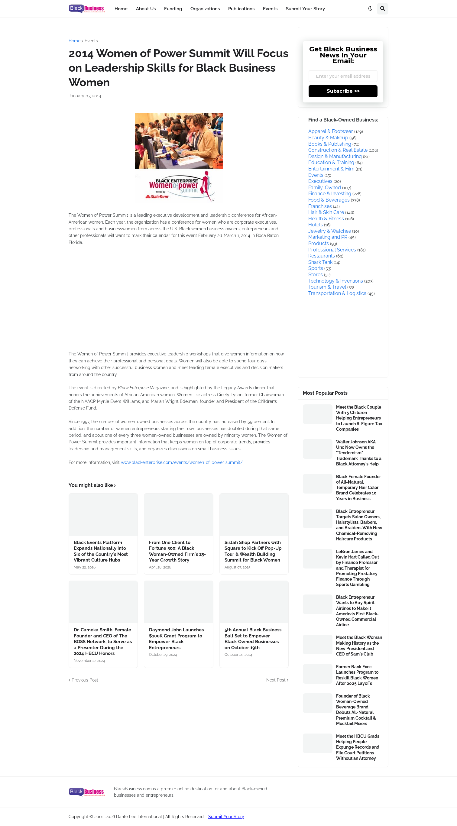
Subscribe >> (343, 91)
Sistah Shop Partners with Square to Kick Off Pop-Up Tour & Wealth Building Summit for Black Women (253, 551)
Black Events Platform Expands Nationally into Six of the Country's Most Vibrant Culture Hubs (101, 551)
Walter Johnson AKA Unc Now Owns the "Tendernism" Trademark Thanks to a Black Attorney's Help (358, 452)
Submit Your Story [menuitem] (305, 8)
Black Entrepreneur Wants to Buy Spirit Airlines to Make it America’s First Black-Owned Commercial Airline (357, 611)
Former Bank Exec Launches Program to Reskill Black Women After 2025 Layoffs (357, 675)
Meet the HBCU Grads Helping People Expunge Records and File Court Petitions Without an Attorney (357, 747)
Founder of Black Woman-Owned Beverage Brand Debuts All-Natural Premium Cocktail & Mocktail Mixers (356, 710)
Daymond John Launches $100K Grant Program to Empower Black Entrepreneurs (176, 638)
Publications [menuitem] (241, 8)
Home (74, 41)
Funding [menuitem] (173, 8)
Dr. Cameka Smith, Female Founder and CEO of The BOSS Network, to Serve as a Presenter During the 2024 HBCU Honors (103, 641)
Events (91, 41)
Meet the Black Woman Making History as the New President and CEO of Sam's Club (359, 645)
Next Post (276, 680)
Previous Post (85, 680)
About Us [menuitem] (146, 8)
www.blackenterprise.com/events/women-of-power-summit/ (182, 462)
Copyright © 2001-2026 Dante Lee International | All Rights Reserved (136, 816)
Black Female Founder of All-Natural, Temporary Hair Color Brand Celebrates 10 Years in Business (358, 487)
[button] (370, 9)
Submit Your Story (226, 816)
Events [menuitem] (270, 8)
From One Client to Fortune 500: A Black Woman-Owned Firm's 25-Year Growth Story (177, 551)
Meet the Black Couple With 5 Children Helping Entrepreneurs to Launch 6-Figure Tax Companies (359, 418)
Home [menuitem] (121, 8)
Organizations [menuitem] (205, 8)
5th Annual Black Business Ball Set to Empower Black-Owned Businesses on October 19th (253, 638)
